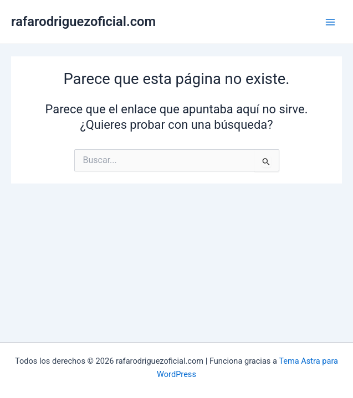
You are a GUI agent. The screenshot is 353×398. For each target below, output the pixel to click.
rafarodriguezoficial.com (83, 21)
